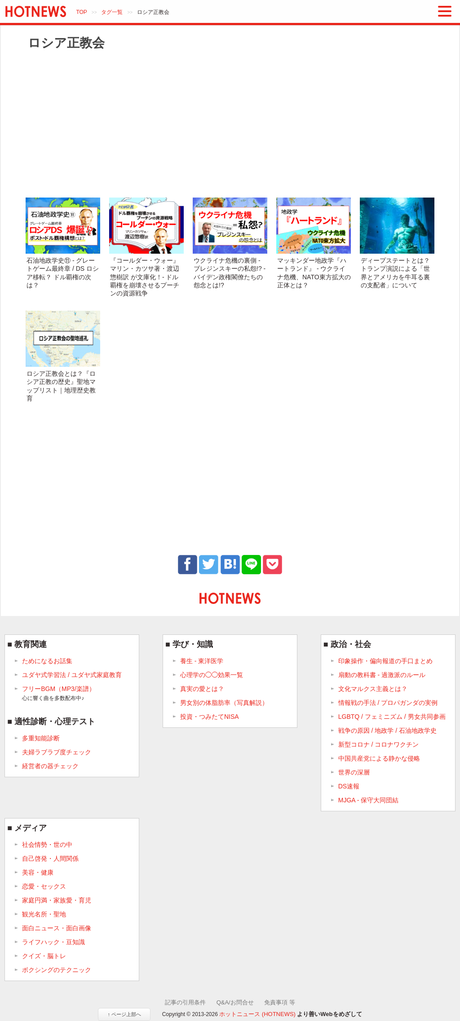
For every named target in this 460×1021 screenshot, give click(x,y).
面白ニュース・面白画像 (56, 928)
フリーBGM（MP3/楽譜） (58, 693)
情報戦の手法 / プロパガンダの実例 (388, 702)
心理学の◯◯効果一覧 (211, 674)
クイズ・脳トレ (44, 955)
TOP (81, 12)
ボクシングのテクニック (56, 969)
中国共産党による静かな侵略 (379, 758)
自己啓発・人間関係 (50, 858)
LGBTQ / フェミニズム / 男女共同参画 (392, 716)
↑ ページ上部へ (124, 1014)
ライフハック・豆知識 (53, 942)
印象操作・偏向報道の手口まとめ (385, 661)
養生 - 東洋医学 (201, 661)
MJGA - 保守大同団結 (368, 800)
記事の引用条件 (185, 1002)
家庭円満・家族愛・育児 (56, 900)
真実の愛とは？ (202, 688)
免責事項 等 (279, 1002)
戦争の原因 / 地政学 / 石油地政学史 (387, 730)
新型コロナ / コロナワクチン (378, 744)
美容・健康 (37, 872)
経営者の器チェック (50, 766)
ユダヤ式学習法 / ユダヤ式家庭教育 (72, 674)
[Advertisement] (230, 123)
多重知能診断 (41, 738)
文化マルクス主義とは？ (372, 688)
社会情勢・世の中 (47, 844)
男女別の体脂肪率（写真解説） (224, 702)
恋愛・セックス (44, 886)
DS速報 (348, 786)
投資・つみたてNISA (209, 716)
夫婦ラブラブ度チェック (56, 752)
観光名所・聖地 (44, 914)
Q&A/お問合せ (235, 1002)
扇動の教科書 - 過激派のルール (381, 674)
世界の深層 (354, 772)
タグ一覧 (112, 12)
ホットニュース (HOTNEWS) (257, 1014)
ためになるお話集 (47, 661)
